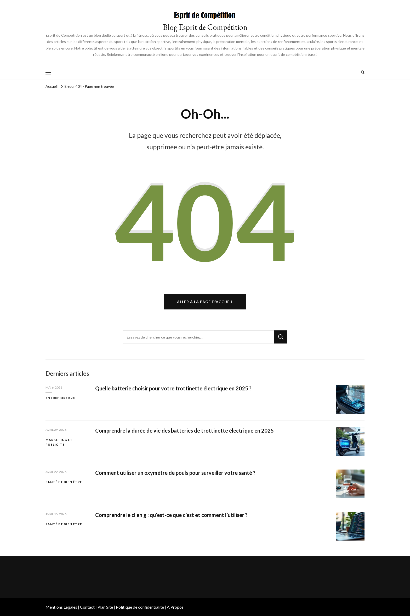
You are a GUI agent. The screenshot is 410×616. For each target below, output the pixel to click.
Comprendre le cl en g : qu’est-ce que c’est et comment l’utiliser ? (171, 515)
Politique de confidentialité (140, 606)
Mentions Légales (61, 606)
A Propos (175, 606)
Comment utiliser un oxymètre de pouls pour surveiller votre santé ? (175, 473)
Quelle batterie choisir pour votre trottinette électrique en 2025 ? (173, 388)
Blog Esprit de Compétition (205, 27)
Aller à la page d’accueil (205, 301)
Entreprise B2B (60, 398)
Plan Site (105, 606)
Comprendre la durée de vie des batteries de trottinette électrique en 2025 (184, 430)
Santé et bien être (63, 482)
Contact (87, 606)
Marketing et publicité (59, 442)
